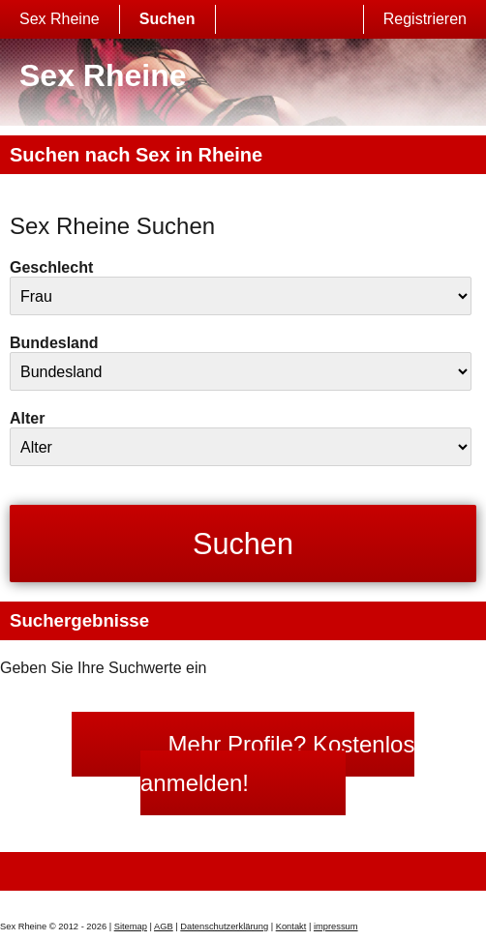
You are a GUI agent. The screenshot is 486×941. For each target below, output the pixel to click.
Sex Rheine (59, 19)
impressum (336, 926)
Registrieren (425, 19)
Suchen (167, 19)
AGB (163, 926)
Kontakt (291, 926)
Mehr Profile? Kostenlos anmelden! (277, 763)
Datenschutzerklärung (224, 926)
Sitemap (130, 926)
